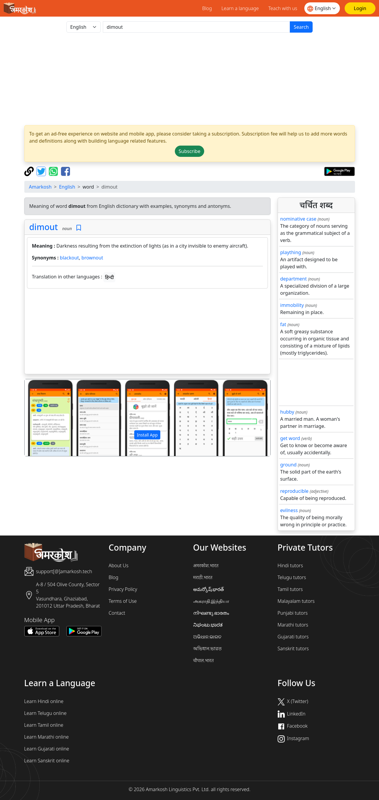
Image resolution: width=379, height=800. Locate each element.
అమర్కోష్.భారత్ (208, 589)
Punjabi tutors (293, 613)
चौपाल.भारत (203, 660)
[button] (43, 417)
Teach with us (282, 8)
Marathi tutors (293, 624)
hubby (287, 412)
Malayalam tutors (296, 601)
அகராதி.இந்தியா (211, 601)
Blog (207, 8)
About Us (119, 565)
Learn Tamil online (43, 725)
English (67, 187)
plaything (290, 252)
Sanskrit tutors (293, 648)
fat (283, 324)
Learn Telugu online (45, 713)
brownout (92, 257)
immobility (292, 305)
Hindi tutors (290, 565)
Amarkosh (40, 187)
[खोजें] (196, 27)
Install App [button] (147, 435)
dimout (43, 226)
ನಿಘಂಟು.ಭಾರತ (208, 624)
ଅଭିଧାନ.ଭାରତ (207, 636)
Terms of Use (123, 601)
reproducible (294, 491)
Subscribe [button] (189, 151)
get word (290, 438)
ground (288, 464)
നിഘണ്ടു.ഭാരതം (211, 613)
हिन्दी (109, 277)
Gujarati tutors (293, 636)
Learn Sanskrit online (46, 760)
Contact (117, 613)
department (293, 278)
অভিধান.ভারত (207, 648)
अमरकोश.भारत (206, 565)
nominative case (298, 219)
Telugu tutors (292, 577)
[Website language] (322, 8)
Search (301, 27)
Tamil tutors (290, 589)
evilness (289, 510)
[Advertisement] (147, 332)
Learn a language (240, 8)
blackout (69, 257)
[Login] (360, 8)
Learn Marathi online (46, 737)
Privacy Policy (123, 589)
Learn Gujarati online (46, 748)
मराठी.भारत (202, 577)
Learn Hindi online (44, 701)
